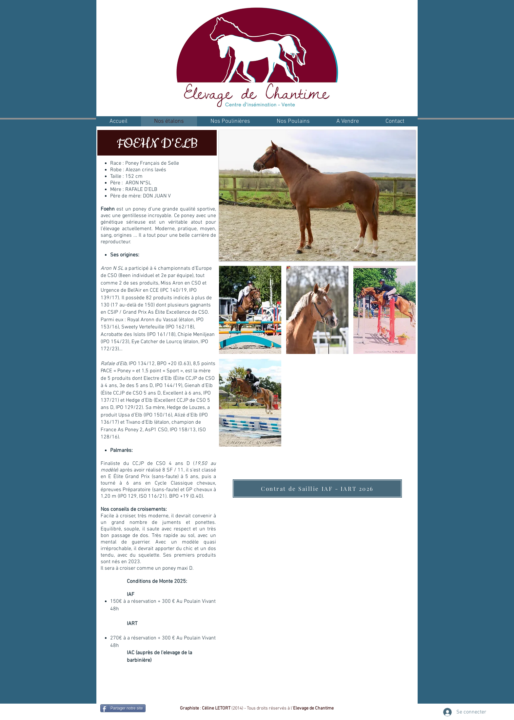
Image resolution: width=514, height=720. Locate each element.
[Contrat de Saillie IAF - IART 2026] (317, 488)
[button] (250, 310)
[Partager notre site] (123, 708)
